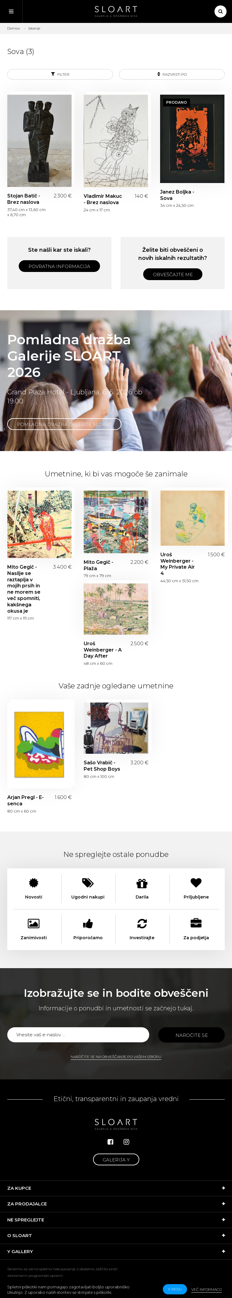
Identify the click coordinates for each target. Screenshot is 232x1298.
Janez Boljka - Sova (177, 195)
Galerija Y (116, 1160)
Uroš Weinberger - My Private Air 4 (177, 564)
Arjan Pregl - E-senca (25, 800)
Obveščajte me (173, 274)
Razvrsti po (172, 74)
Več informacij (206, 1289)
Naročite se (192, 1035)
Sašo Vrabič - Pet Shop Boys (102, 766)
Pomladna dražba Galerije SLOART (64, 424)
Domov (13, 28)
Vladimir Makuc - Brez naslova (103, 199)
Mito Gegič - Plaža (98, 565)
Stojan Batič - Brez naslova (23, 199)
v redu (175, 1289)
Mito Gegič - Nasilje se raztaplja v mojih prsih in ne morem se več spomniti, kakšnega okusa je (23, 589)
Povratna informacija (59, 266)
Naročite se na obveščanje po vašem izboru (116, 1056)
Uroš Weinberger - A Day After (103, 650)
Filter (60, 74)
